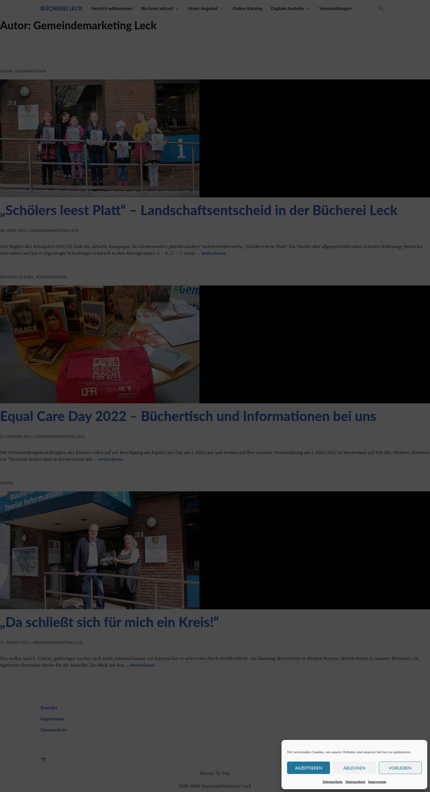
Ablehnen (354, 767)
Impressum (377, 782)
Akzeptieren (308, 767)
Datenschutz (332, 782)
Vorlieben (400, 767)
